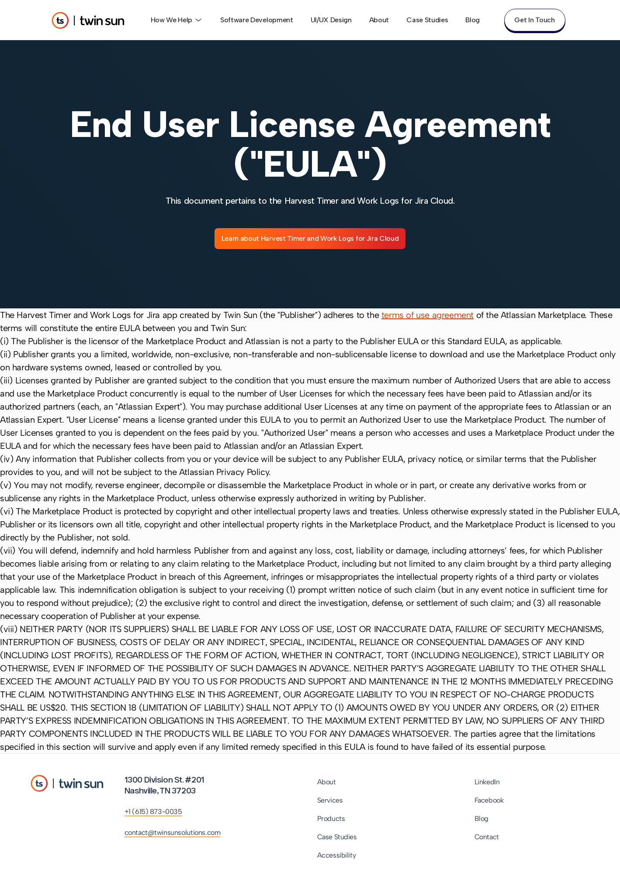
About (379, 20)
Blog (472, 20)
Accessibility (336, 855)
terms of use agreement (427, 315)
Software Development (256, 20)
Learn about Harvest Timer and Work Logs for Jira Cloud (310, 238)
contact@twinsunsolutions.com (173, 832)
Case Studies (427, 20)
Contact (487, 837)
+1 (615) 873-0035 (153, 811)
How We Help (177, 20)
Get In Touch (534, 20)
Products (331, 818)
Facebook (489, 800)
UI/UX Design (331, 20)
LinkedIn (487, 782)
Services (330, 800)
